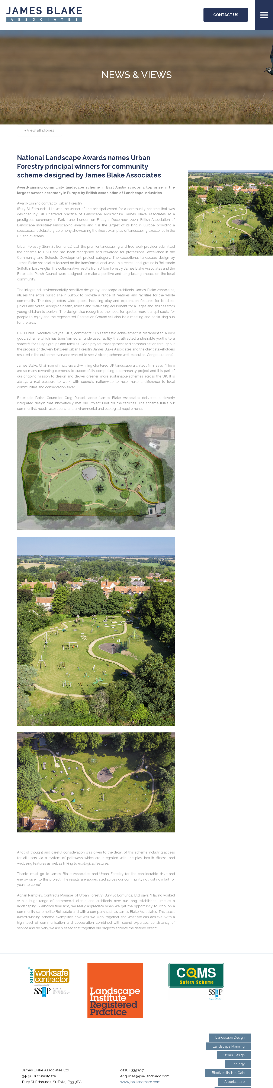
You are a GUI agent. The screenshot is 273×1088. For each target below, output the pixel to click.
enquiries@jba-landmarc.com (145, 1076)
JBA (44, 15)
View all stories (39, 130)
